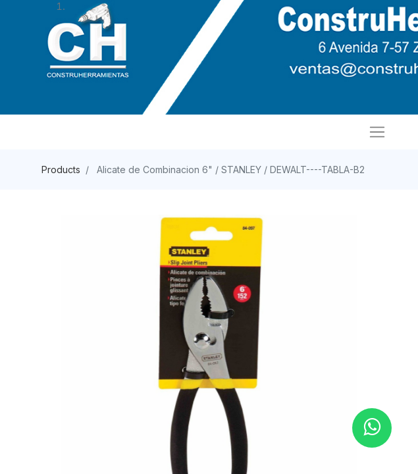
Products (60, 169)
